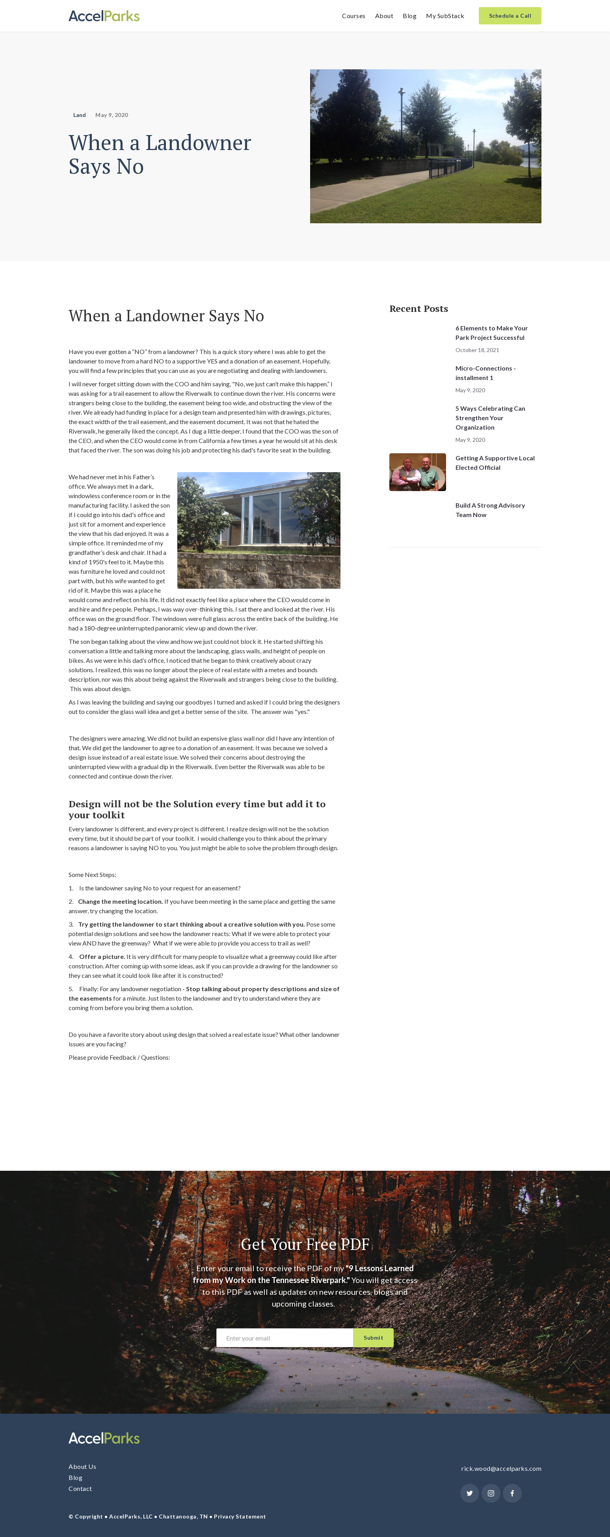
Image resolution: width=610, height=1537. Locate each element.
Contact (80, 1488)
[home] (104, 16)
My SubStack (445, 15)
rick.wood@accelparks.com (501, 1468)
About (384, 15)
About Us (82, 1466)
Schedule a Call (510, 15)
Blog (410, 15)
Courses (354, 15)
